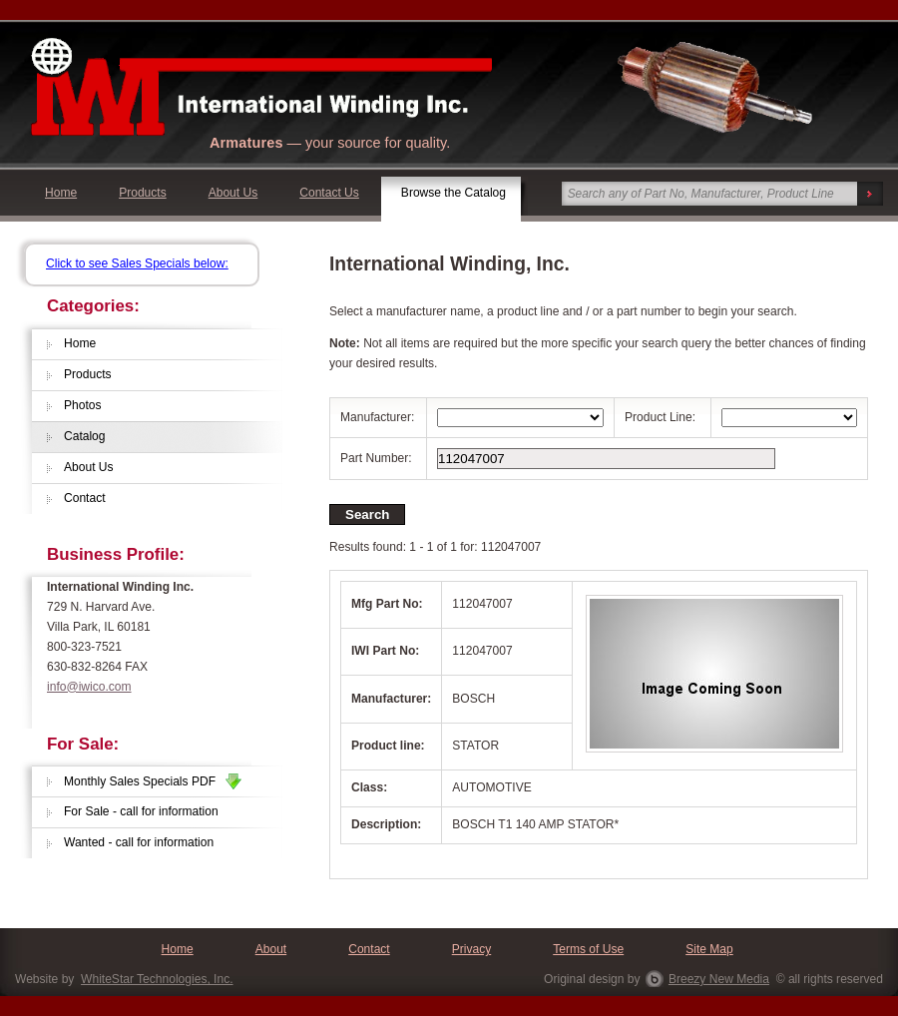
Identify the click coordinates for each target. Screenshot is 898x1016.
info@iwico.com (89, 687)
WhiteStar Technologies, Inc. (156, 979)
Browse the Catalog (453, 193)
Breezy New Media (719, 979)
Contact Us (329, 193)
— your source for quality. (330, 143)
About (270, 949)
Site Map (709, 949)
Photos (83, 405)
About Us (233, 193)
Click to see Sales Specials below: (137, 263)
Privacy (472, 949)
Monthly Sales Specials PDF (152, 781)
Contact (85, 498)
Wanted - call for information (139, 842)
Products (143, 193)
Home (61, 193)
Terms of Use (588, 949)
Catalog (85, 436)
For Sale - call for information (141, 811)
